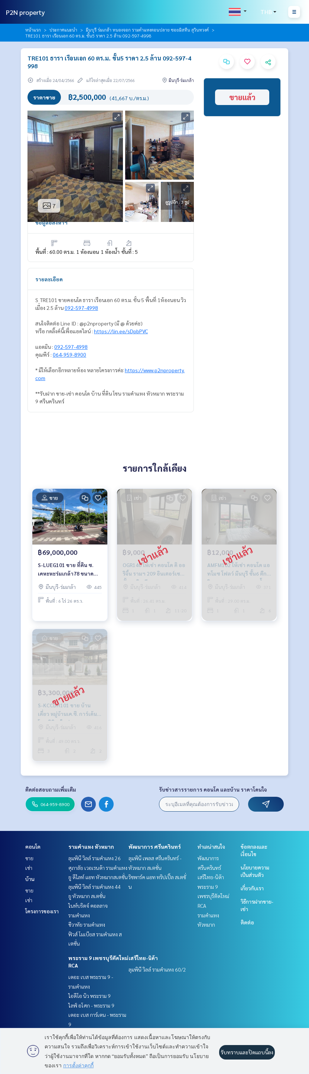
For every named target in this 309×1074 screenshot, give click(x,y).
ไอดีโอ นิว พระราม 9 (89, 995)
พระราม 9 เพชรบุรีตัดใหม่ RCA (213, 896)
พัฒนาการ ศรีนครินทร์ (155, 846)
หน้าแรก (33, 30)
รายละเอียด (49, 279)
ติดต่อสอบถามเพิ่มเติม (50, 789)
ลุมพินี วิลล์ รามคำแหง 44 (94, 886)
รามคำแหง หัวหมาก (91, 846)
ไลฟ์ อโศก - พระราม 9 (91, 1005)
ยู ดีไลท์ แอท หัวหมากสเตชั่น (98, 877)
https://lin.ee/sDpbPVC (121, 331)
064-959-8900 (69, 354)
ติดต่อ (247, 922)
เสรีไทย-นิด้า (143, 958)
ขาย (29, 858)
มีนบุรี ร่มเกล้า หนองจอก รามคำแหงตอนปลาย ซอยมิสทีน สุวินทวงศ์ (147, 30)
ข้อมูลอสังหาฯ (51, 222)
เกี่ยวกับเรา (252, 888)
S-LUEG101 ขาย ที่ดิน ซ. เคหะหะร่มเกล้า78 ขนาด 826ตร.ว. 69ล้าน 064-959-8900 (68, 569)
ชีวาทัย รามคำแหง (86, 924)
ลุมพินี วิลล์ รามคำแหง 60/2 (157, 969)
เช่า (28, 867)
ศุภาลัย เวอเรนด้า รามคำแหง (97, 867)
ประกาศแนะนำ (63, 30)
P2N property (25, 12)
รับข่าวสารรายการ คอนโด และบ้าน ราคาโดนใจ (213, 789)
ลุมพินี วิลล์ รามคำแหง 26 (94, 858)
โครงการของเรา (42, 911)
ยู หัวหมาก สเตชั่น (86, 896)
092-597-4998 (81, 307)
